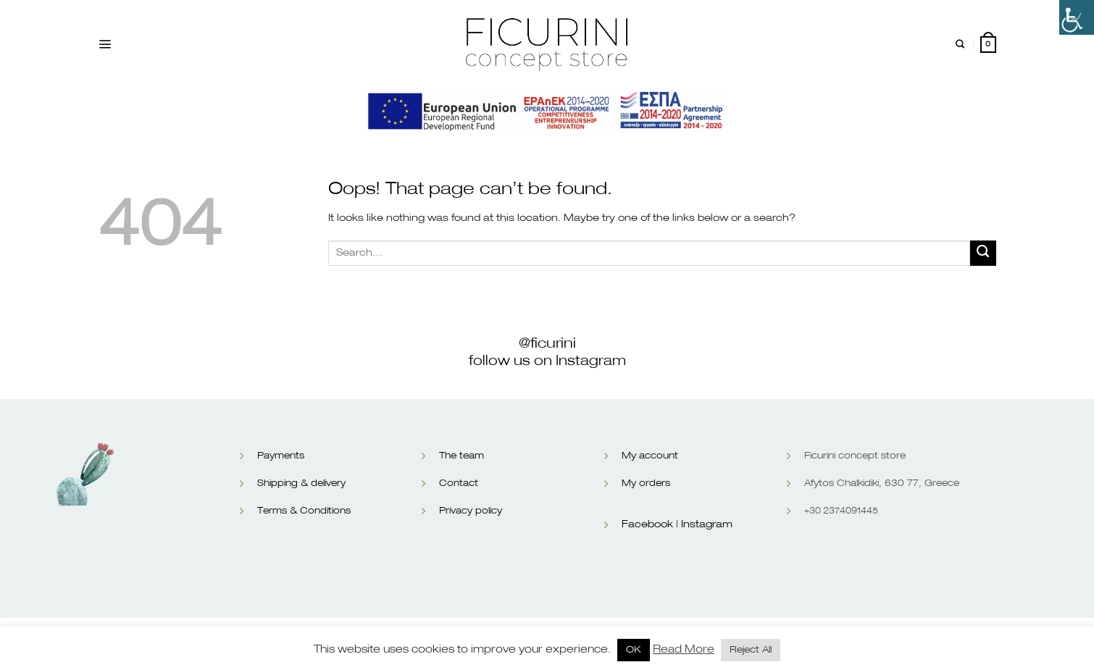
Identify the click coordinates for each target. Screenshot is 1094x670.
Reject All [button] (751, 650)
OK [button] (633, 650)
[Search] (960, 44)
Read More (683, 649)
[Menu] (105, 44)
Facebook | (650, 524)
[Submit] (983, 253)
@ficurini (547, 343)
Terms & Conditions (304, 511)
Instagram (706, 524)
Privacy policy (470, 511)
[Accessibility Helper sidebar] (1076, 17)
